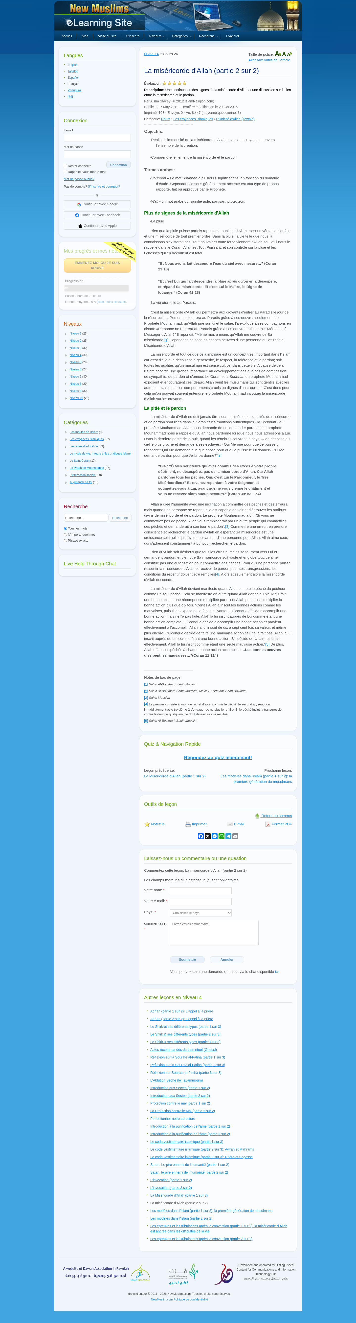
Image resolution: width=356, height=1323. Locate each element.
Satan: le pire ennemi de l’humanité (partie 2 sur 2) (189, 1172)
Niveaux (157, 36)
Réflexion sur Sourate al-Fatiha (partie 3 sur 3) (186, 1073)
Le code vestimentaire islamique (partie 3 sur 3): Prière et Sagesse (201, 1157)
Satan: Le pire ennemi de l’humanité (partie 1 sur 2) (189, 1165)
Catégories (182, 36)
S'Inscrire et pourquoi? (104, 186)
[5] (267, 644)
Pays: (150, 912)
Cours (165, 119)
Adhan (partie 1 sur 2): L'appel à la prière (181, 1011)
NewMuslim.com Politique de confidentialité (179, 1299)
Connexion (118, 165)
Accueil (67, 36)
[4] (217, 574)
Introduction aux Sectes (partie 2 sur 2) (180, 1096)
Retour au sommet (273, 816)
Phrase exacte (76, 540)
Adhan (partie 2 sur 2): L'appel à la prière (181, 1019)
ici (276, 971)
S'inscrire (132, 36)
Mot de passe (73, 147)
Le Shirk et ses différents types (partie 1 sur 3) (185, 1027)
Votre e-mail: (155, 901)
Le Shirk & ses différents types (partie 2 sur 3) (185, 1034)
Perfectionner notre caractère (172, 1119)
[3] (227, 526)
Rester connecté (77, 166)
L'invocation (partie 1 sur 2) (171, 1180)
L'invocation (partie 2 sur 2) (171, 1188)
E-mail (68, 130)
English (72, 65)
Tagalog (73, 71)
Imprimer (196, 824)
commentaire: (155, 926)
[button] (66, 334)
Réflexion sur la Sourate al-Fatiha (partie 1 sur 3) (187, 1057)
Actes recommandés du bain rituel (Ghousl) (183, 1050)
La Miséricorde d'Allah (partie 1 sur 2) (175, 776)
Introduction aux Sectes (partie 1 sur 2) (180, 1088)
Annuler (227, 960)
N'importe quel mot (79, 534)
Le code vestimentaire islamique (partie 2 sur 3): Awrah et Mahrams (202, 1149)
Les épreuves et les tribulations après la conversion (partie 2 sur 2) (201, 1239)
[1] (166, 340)
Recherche (209, 36)
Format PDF (278, 824)
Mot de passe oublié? (79, 179)
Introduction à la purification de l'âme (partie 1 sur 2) (190, 1126)
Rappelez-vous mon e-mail (85, 172)
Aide (85, 36)
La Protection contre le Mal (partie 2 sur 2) (182, 1111)
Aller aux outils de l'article (269, 60)
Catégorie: (152, 119)
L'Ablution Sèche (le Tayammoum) (176, 1080)
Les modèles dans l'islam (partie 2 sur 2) (181, 1218)
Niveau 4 (151, 54)
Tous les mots (76, 528)
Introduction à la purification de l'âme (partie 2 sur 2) (190, 1134)
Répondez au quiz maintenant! (218, 757)
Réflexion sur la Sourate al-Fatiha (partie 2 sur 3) (187, 1065)
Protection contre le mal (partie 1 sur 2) (180, 1103)
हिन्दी (70, 96)
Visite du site (107, 36)
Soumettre (187, 960)
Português (74, 90)
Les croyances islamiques (193, 119)
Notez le (154, 824)
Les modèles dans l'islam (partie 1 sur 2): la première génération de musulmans (256, 779)
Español (73, 77)
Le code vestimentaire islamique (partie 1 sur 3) (186, 1142)
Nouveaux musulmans (100, 17)
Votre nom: (154, 890)
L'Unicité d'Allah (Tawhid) (235, 119)
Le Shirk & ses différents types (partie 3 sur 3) (185, 1042)
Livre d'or (232, 36)
